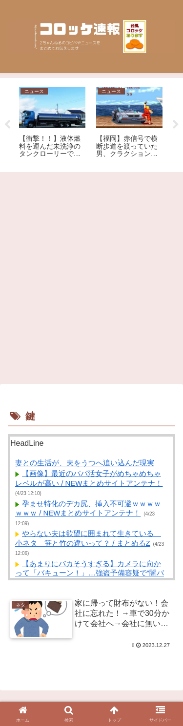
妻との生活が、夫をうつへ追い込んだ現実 (84, 463)
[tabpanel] (52, 123)
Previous (7, 125)
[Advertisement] (91, 278)
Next (176, 125)
